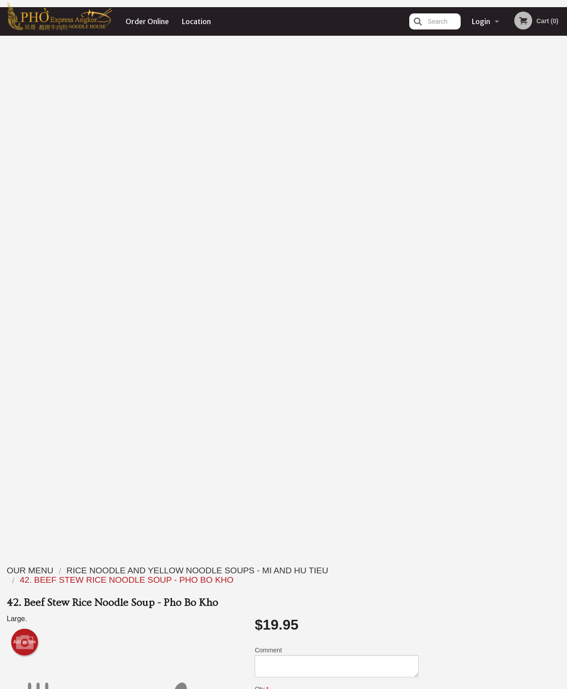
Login (481, 21)
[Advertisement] (213, 508)
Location (196, 21)
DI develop (297, 659)
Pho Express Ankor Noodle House (132, 559)
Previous (432, 203)
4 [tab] (503, 271)
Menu (260, 570)
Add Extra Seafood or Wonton (333, 446)
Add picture (24, 134)
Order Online (147, 21)
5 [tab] (516, 271)
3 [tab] (489, 271)
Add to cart (343, 197)
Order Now (496, 55)
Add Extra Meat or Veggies (333, 413)
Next (560, 203)
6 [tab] (529, 271)
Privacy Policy (345, 592)
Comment (337, 153)
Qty (280, 189)
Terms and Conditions (355, 581)
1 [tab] (462, 271)
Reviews (338, 570)
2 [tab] (476, 271)
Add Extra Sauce (333, 380)
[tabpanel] (496, 203)
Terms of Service (298, 683)
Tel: (429, 592)
